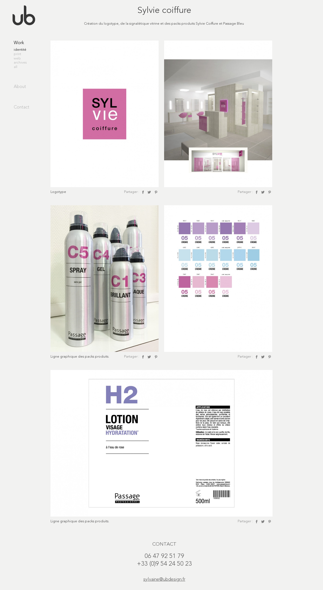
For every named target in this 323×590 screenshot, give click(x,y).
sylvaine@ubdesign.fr (164, 579)
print (17, 54)
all (15, 67)
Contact (21, 107)
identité (20, 50)
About (20, 87)
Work (19, 43)
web (17, 58)
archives (20, 62)
